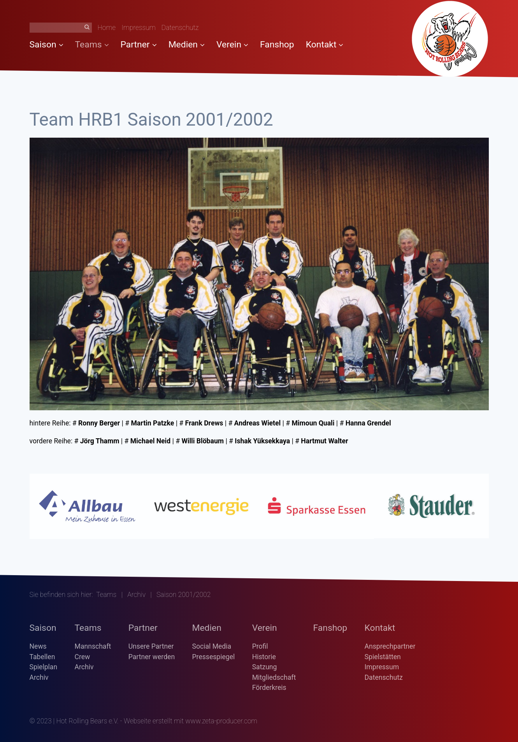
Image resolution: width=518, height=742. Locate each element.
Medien (187, 44)
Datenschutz (180, 28)
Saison (46, 44)
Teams (92, 44)
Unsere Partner (151, 646)
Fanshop (277, 44)
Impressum (138, 28)
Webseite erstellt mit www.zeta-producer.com (190, 721)
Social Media (212, 646)
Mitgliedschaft (274, 677)
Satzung (264, 667)
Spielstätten (383, 657)
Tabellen (42, 657)
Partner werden (151, 657)
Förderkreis (269, 687)
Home (107, 28)
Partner (139, 44)
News (38, 646)
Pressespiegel (213, 657)
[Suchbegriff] (61, 28)
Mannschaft (93, 646)
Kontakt (325, 44)
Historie (264, 657)
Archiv (136, 594)
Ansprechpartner (390, 646)
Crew (82, 657)
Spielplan (44, 667)
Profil (260, 646)
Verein (232, 44)
